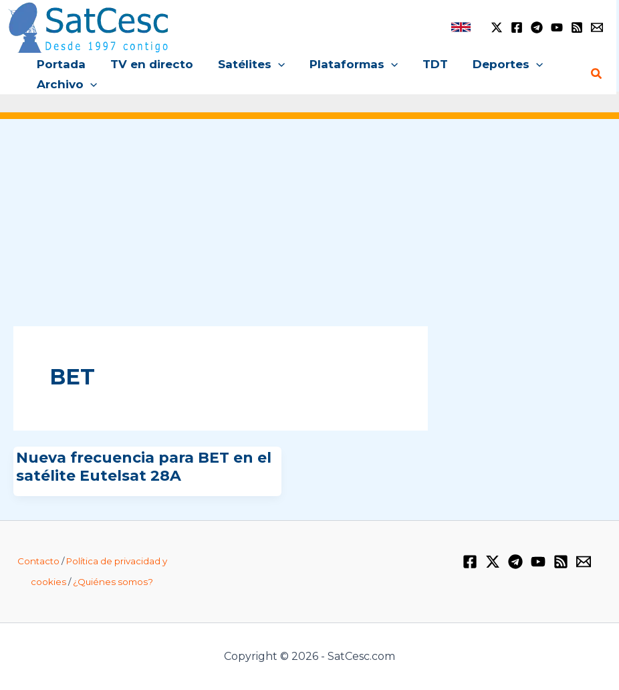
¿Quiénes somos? (113, 581)
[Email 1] (597, 27)
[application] (272, 64)
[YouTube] (557, 27)
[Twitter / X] (497, 27)
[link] (461, 27)
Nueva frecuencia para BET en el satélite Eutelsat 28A (143, 466)
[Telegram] (537, 27)
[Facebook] (517, 27)
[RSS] (577, 27)
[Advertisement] (309, 232)
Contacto (38, 561)
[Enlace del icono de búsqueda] (597, 74)
